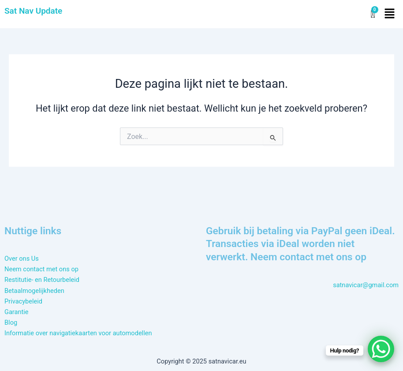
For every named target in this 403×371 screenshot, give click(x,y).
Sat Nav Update (33, 11)
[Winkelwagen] (372, 14)
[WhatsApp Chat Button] (381, 349)
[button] (390, 14)
